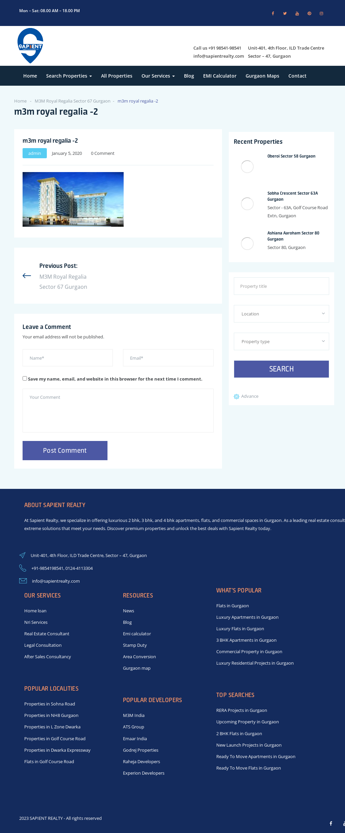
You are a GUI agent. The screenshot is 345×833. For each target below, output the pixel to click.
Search (281, 368)
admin (34, 153)
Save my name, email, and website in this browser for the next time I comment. (115, 379)
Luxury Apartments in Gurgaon (247, 617)
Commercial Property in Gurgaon (249, 651)
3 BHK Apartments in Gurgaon (246, 640)
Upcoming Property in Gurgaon (247, 722)
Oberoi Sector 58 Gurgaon (291, 156)
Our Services (158, 76)
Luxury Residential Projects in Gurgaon (255, 663)
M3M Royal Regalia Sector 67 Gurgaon (73, 101)
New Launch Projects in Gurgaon (249, 745)
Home (30, 76)
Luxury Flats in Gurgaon (240, 629)
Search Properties (69, 76)
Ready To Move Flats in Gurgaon (248, 768)
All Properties (116, 76)
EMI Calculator (220, 76)
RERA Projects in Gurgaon (241, 710)
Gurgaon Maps (262, 76)
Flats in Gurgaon (232, 606)
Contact (297, 76)
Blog (189, 76)
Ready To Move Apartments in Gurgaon (255, 756)
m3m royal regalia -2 (50, 140)
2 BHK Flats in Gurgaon (239, 733)
